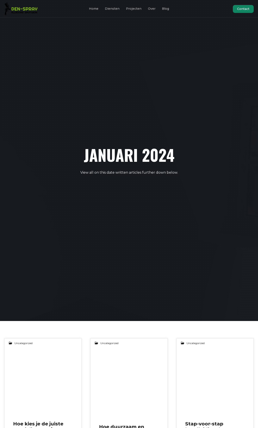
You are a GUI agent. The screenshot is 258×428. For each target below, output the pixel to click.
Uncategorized (23, 343)
